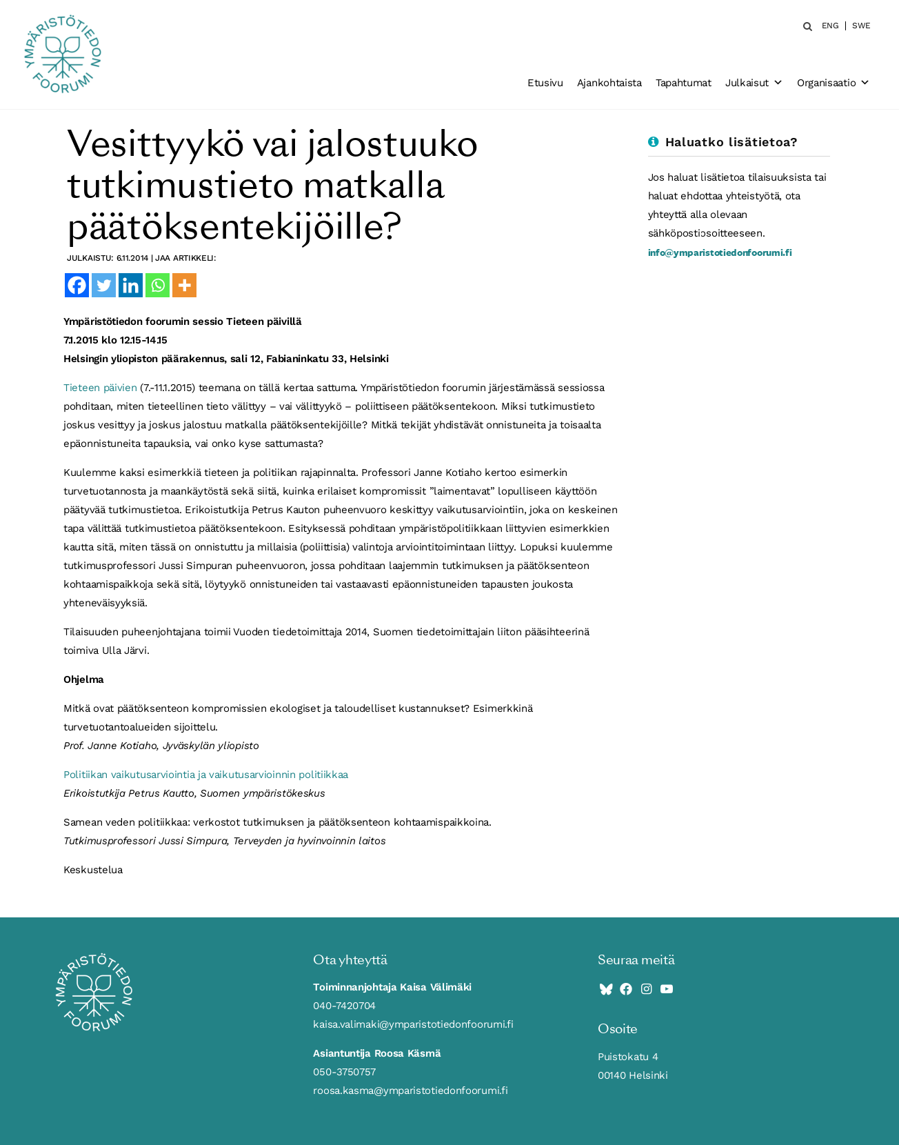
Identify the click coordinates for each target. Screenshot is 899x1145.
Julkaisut (754, 83)
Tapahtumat (683, 83)
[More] (184, 285)
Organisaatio (833, 83)
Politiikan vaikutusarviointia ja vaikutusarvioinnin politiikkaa (205, 774)
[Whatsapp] (157, 285)
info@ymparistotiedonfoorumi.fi (720, 252)
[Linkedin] (131, 285)
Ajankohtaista (609, 83)
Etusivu (545, 83)
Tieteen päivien (100, 387)
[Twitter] (104, 285)
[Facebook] (77, 285)
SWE (861, 25)
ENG (830, 25)
